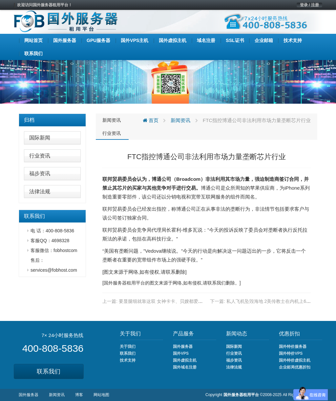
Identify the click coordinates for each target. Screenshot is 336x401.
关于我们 (128, 346)
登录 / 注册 (309, 5)
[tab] (52, 120)
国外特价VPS (291, 353)
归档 (29, 120)
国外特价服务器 (292, 346)
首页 (150, 120)
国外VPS (181, 353)
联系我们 (48, 371)
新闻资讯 (111, 120)
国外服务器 (115, 282)
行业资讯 (39, 155)
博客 (79, 394)
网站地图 (101, 394)
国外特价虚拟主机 (294, 360)
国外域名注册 (185, 367)
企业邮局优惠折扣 (294, 367)
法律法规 (39, 191)
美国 (109, 251)
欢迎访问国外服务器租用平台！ (44, 5)
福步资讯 (39, 173)
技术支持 (128, 360)
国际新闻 (39, 137)
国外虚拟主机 (185, 360)
